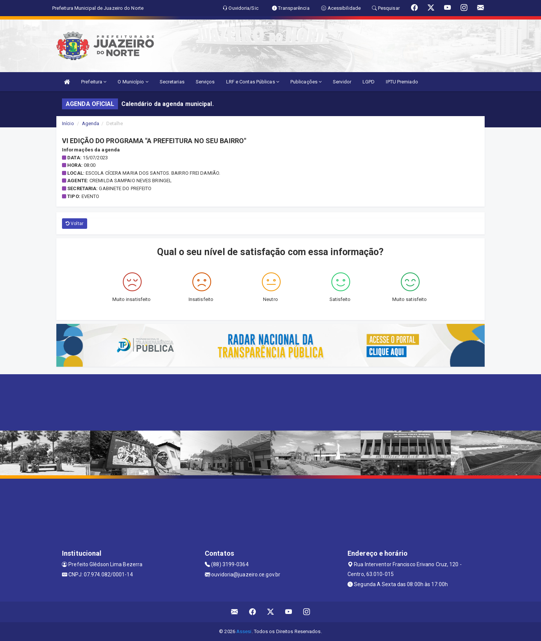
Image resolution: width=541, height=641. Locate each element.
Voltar (74, 223)
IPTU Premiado (402, 82)
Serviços (205, 82)
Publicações (306, 82)
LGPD (369, 82)
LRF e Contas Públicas (252, 82)
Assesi (244, 631)
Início (68, 123)
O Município (133, 82)
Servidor (342, 82)
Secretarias (172, 82)
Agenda (91, 123)
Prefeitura (93, 82)
